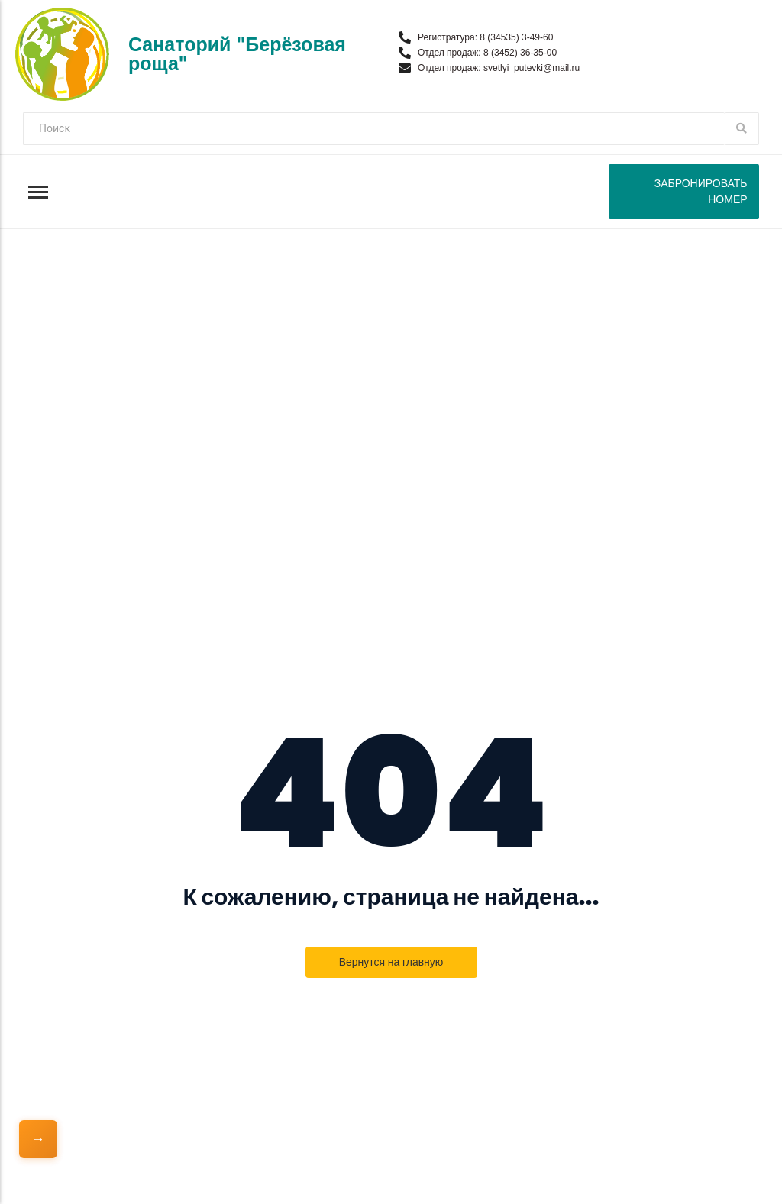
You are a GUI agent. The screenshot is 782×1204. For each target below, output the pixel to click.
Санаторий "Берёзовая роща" (237, 54)
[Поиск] (374, 128)
